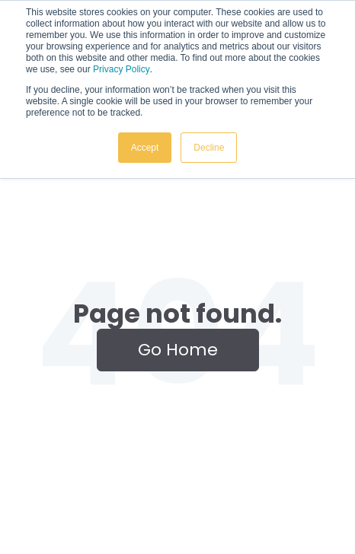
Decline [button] (208, 147)
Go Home (178, 349)
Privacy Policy (121, 69)
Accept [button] (145, 147)
